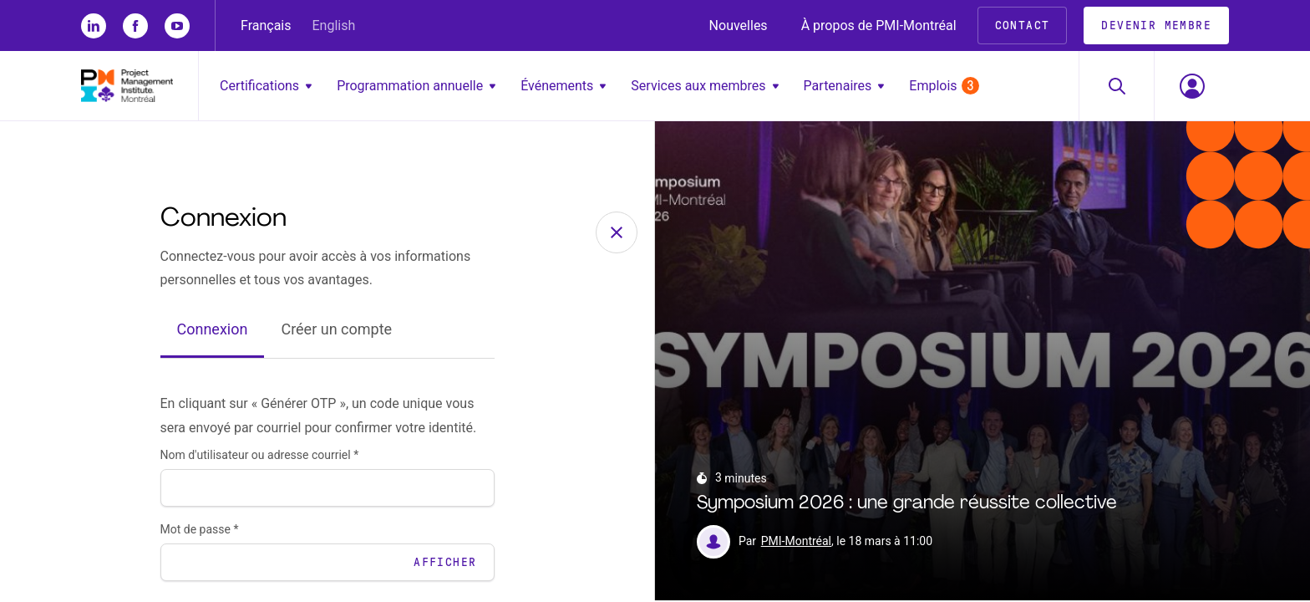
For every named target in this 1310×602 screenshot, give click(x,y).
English (334, 25)
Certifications (266, 86)
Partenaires (844, 86)
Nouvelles (738, 25)
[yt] (177, 25)
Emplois (943, 85)
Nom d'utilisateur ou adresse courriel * (259, 456)
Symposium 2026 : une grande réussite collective (907, 505)
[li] (93, 25)
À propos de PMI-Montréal (879, 25)
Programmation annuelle (416, 86)
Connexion (212, 331)
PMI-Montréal (796, 543)
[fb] (135, 25)
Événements (563, 86)
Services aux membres (704, 86)
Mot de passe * (199, 531)
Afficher (445, 564)
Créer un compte (336, 331)
